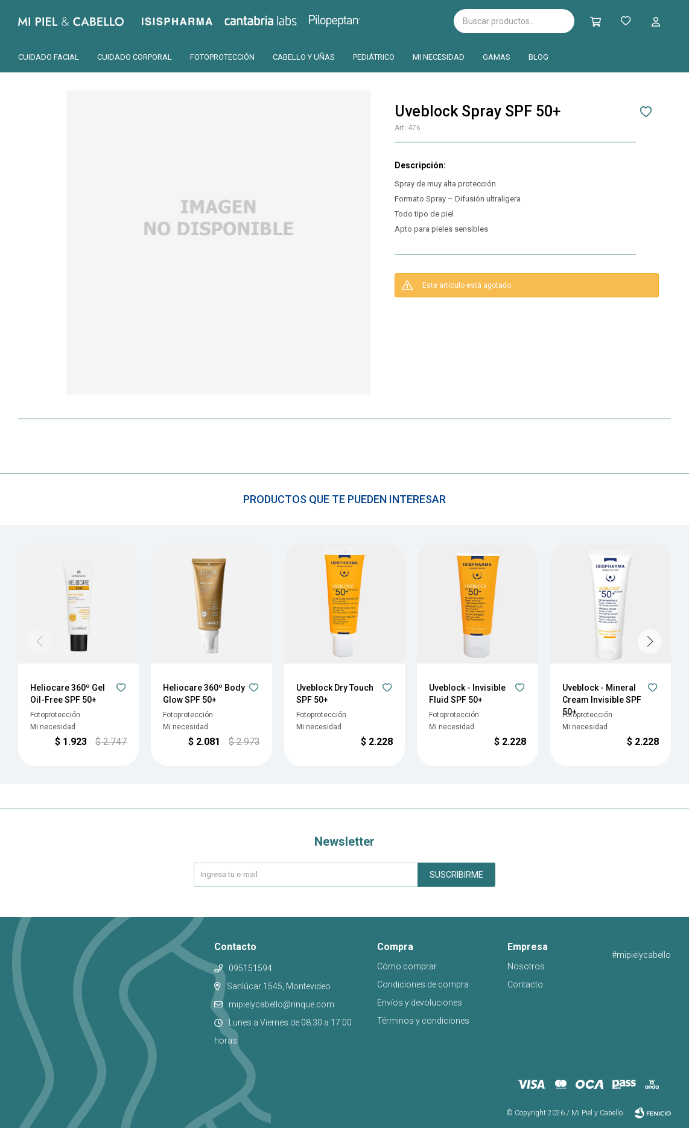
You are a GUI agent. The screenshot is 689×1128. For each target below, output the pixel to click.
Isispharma (193, 21)
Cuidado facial (48, 57)
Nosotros (526, 966)
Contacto (525, 984)
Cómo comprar (407, 966)
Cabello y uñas (304, 57)
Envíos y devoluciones (419, 1002)
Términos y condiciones (423, 1020)
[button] (595, 21)
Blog (538, 57)
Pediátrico (374, 57)
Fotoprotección (222, 57)
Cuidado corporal (134, 57)
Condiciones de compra (423, 984)
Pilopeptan (343, 19)
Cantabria (281, 20)
